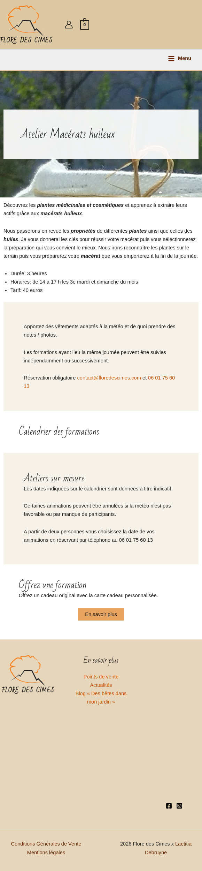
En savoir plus (101, 614)
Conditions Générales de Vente (46, 844)
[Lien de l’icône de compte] (68, 24)
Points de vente (101, 676)
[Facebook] (169, 806)
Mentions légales (46, 852)
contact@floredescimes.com (109, 378)
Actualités (101, 685)
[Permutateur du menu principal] (179, 58)
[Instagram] (179, 806)
